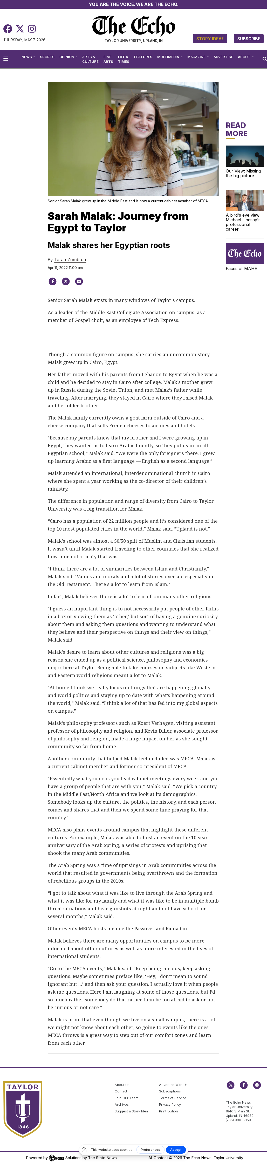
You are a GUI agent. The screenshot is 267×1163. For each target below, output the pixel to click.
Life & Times (123, 59)
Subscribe (248, 38)
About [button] (244, 57)
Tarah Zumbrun (70, 259)
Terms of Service (172, 1098)
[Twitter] (20, 29)
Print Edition (168, 1111)
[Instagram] (32, 29)
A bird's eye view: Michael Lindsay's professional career (243, 222)
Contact (121, 1091)
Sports (47, 57)
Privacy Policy (170, 1104)
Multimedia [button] (168, 57)
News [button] (27, 57)
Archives (122, 1104)
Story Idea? (210, 38)
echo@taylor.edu (239, 1097)
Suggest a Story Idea (131, 1111)
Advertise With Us (173, 1085)
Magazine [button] (196, 57)
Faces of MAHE (241, 268)
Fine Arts (108, 59)
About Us (122, 1085)
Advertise (223, 57)
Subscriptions (170, 1091)
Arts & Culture (90, 59)
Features (143, 57)
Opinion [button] (67, 57)
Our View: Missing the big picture (243, 173)
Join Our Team (126, 1098)
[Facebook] (7, 29)
